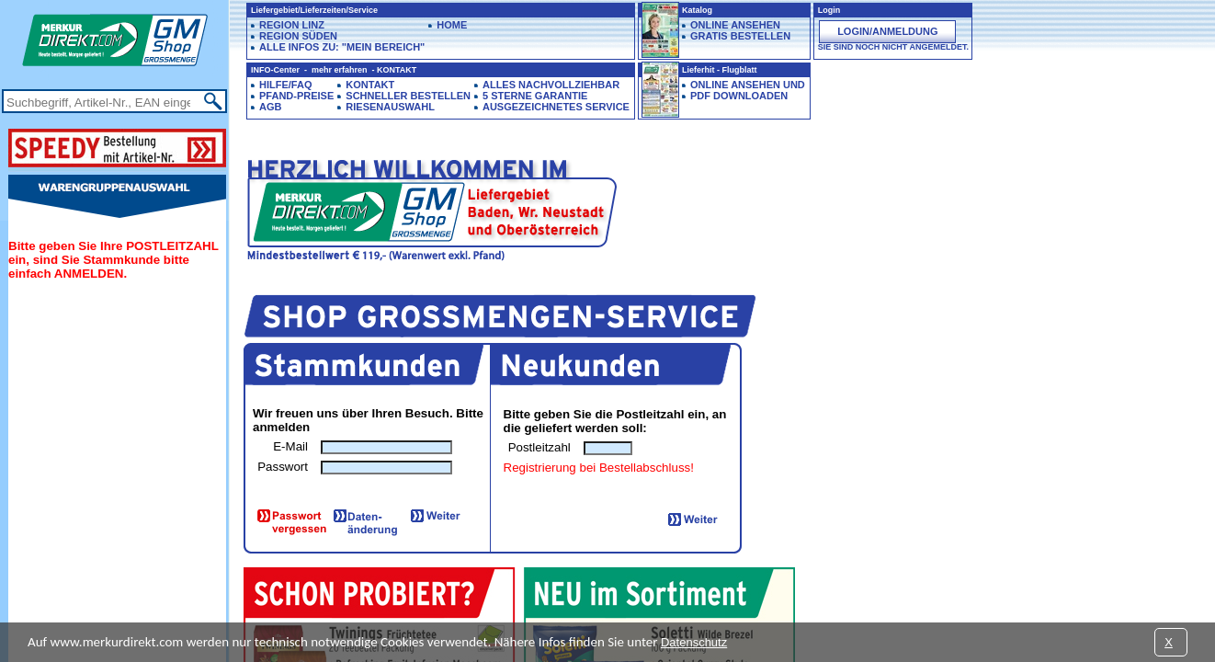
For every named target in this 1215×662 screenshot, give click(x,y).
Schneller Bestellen (408, 95)
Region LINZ (291, 24)
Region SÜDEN (298, 35)
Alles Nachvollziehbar (551, 84)
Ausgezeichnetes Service (556, 106)
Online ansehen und (747, 84)
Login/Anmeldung (887, 31)
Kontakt (370, 84)
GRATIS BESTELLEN (740, 35)
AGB (270, 106)
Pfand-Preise (296, 95)
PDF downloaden (739, 95)
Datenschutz (694, 642)
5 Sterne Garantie (535, 95)
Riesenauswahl (390, 106)
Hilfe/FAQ (285, 84)
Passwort (282, 467)
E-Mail (290, 446)
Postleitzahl (539, 447)
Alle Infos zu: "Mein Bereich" (342, 46)
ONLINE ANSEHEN (735, 24)
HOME (452, 24)
